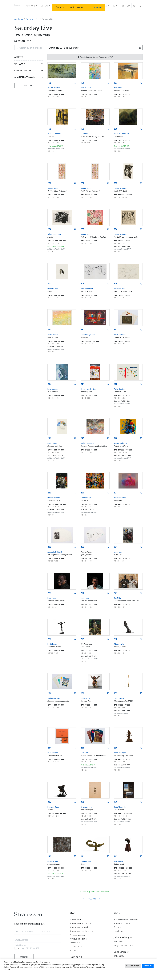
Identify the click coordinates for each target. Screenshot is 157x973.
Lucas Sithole (119, 698)
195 (49, 83)
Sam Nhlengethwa (88, 335)
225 (49, 593)
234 (49, 747)
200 (115, 129)
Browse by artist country (80, 923)
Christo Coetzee (53, 88)
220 (82, 492)
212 (115, 329)
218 (115, 438)
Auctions (18, 19)
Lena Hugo (118, 552)
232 (82, 693)
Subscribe (24, 957)
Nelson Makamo (120, 443)
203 (115, 183)
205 (82, 229)
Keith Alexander (120, 807)
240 (49, 856)
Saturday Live (32, 19)
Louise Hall (85, 134)
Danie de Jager (120, 753)
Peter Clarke (52, 443)
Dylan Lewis (118, 861)
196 (82, 83)
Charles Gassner (53, 134)
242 (115, 856)
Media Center (75, 943)
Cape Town (120, 952)
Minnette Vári (52, 289)
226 (82, 593)
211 (82, 329)
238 (82, 802)
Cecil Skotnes (52, 753)
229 (82, 639)
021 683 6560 (120, 956)
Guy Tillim (117, 598)
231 (49, 693)
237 (49, 802)
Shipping (117, 927)
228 (49, 639)
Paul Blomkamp (120, 498)
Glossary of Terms (122, 923)
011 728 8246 (120, 942)
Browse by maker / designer (82, 931)
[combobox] (17, 930)
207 (49, 283)
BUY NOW (43, 6)
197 (115, 83)
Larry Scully (85, 753)
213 (49, 384)
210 (49, 329)
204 (49, 229)
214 (82, 384)
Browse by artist (77, 919)
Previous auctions (77, 935)
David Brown (52, 644)
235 (82, 747)
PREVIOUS (92, 899)
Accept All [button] (148, 966)
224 (115, 547)
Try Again (98, 7)
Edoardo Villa (119, 644)
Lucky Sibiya (85, 698)
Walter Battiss (119, 289)
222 (49, 547)
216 (49, 438)
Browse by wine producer (81, 927)
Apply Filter (29, 86)
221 (115, 492)
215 (115, 384)
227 (115, 593)
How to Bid (118, 931)
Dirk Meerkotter (120, 335)
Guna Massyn (86, 498)
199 (82, 129)
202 (82, 183)
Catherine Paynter (87, 443)
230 (115, 639)
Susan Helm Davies (88, 389)
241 (82, 856)
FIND (113, 6)
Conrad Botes (52, 188)
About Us (74, 950)
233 (115, 693)
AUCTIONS (30, 6)
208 (82, 283)
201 (49, 183)
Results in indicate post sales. (95, 892)
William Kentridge (120, 188)
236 (115, 747)
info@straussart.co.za (123, 945)
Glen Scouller (86, 88)
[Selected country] (17, 948)
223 (82, 547)
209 (115, 283)
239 (115, 802)
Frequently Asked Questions (126, 919)
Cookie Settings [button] (132, 966)
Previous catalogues (78, 939)
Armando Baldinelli (54, 552)
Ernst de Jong (52, 389)
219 (49, 492)
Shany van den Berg (121, 134)
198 (49, 129)
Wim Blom (118, 88)
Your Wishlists (76, 946)
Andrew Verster (87, 289)
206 (115, 229)
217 (82, 438)
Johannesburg (121, 937)
